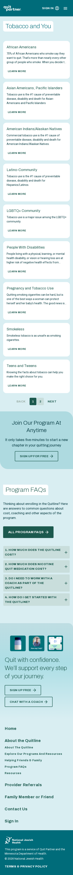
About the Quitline (23, 740)
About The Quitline (19, 747)
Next (52, 401)
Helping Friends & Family (23, 760)
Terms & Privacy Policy (26, 866)
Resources (13, 773)
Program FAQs (16, 766)
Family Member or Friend (29, 797)
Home (11, 728)
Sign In (50, 8)
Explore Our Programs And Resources (33, 753)
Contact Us (16, 809)
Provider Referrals (23, 785)
